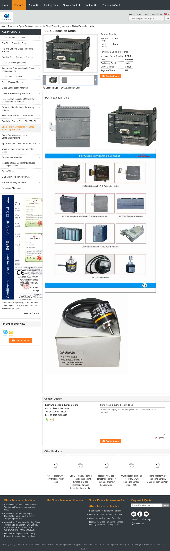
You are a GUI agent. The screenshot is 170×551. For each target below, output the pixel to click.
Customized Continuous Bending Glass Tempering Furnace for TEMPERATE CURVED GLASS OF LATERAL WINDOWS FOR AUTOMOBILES (22, 526)
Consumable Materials (12, 157)
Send (165, 505)
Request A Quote (111, 5)
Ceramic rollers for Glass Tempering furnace (18, 108)
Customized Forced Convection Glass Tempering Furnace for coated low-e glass (21, 507)
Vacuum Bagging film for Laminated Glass (18, 150)
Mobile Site (138, 524)
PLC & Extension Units (70, 88)
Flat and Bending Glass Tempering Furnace (17, 50)
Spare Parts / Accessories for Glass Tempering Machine (44, 26)
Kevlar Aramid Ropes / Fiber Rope (17, 115)
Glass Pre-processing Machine (16, 93)
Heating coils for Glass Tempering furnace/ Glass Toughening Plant (157, 479)
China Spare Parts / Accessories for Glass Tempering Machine (45, 544)
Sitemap (146, 519)
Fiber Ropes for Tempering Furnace (105, 511)
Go (167, 18)
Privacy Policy (8, 544)
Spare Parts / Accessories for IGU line (19, 143)
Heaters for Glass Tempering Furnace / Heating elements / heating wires (106, 480)
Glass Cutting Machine (12, 76)
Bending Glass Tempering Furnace (17, 57)
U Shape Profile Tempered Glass (17, 177)
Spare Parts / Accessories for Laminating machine (15, 136)
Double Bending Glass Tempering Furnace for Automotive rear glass (19, 535)
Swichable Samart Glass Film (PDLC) (19, 121)
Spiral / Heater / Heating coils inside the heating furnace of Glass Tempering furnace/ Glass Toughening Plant (81, 482)
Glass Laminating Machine (14, 63)
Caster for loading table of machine (105, 518)
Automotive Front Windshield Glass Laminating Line (18, 69)
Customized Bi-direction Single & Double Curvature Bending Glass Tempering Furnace (19, 516)
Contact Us (90, 5)
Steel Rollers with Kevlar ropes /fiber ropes (55, 479)
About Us (34, 5)
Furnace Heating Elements (14, 182)
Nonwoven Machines (11, 188)
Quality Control (71, 5)
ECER (84, 549)
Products (19, 5)
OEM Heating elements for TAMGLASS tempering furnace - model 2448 (131, 480)
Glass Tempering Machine (14, 37)
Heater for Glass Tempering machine (105, 514)
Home (5, 5)
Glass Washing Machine (13, 82)
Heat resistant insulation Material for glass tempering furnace (18, 100)
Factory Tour (51, 5)
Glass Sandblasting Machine (15, 88)
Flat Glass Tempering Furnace (15, 43)
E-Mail (135, 519)
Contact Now (112, 76)
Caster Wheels (8, 171)
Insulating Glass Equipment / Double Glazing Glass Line (18, 164)
